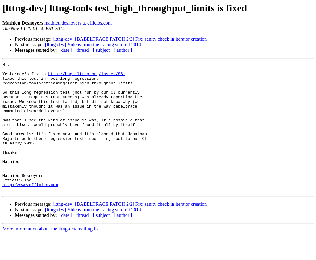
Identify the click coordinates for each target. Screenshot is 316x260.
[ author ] (123, 50)
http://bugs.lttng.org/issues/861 (86, 76)
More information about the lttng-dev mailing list (51, 254)
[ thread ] (82, 50)
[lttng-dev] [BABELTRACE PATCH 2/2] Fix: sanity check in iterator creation (130, 39)
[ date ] (65, 50)
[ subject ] (103, 50)
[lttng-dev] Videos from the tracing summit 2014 (93, 44)
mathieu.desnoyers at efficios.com (78, 23)
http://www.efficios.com (30, 209)
